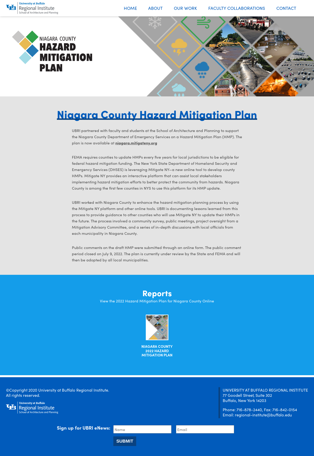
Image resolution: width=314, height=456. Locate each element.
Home (130, 8)
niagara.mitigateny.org (136, 142)
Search (307, 8)
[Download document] (157, 327)
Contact (286, 8)
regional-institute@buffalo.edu (263, 414)
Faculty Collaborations (236, 8)
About (155, 8)
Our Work (185, 8)
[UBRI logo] (32, 8)
